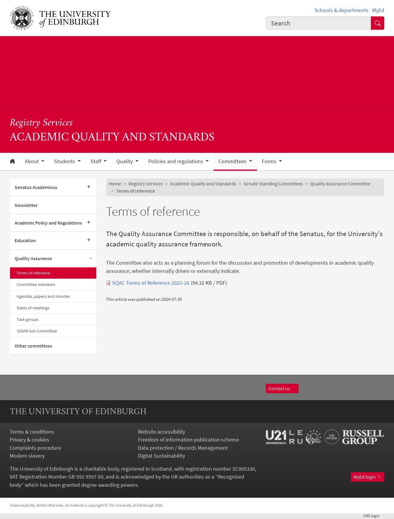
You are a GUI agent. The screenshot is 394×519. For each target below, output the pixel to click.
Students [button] (65, 161)
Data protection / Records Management (183, 448)
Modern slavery (27, 455)
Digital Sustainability (161, 455)
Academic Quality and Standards (203, 184)
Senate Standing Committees (273, 184)
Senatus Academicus (36, 187)
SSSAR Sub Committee (37, 331)
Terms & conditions (32, 431)
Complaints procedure (35, 448)
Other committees (33, 346)
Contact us (282, 388)
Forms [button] (270, 161)
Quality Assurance (33, 258)
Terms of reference (33, 273)
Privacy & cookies (29, 439)
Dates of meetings (33, 308)
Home (115, 184)
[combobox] (318, 23)
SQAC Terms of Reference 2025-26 (151, 283)
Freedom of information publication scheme (188, 439)
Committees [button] (233, 161)
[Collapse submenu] (90, 258)
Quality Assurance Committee (340, 184)
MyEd (378, 10)
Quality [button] (125, 161)
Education (25, 240)
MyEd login (368, 477)
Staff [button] (96, 161)
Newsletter (26, 205)
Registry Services (41, 123)
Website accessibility (161, 431)
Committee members (36, 284)
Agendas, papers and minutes (43, 296)
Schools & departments (341, 10)
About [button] (32, 161)
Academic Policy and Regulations (48, 223)
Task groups (28, 319)
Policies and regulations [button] (176, 161)
